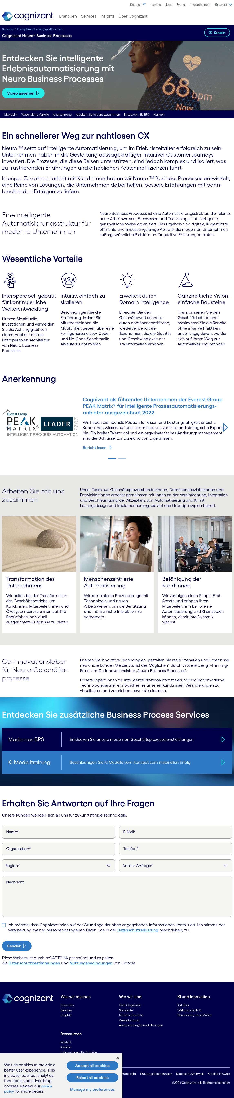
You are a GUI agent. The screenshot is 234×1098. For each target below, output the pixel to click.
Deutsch (138, 4)
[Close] (117, 1058)
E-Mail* (129, 832)
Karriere (156, 4)
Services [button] (88, 16)
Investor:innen (200, 4)
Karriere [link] (66, 1047)
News (168, 4)
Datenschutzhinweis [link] (190, 1073)
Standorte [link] (126, 1010)
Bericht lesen (95, 447)
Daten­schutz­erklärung (137, 930)
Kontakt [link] (66, 1042)
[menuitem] (138, 5)
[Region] (58, 865)
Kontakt (219, 32)
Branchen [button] (68, 16)
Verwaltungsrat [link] (129, 1020)
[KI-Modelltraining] (222, 762)
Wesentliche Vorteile (35, 114)
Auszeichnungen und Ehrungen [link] (141, 1025)
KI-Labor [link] (183, 1005)
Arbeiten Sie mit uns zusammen (98, 114)
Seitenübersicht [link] (125, 1073)
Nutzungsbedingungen (91, 963)
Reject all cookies (92, 1077)
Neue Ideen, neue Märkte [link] (194, 1015)
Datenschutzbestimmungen (34, 963)
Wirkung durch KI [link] (189, 1010)
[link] (27, 16)
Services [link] (66, 1010)
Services (8, 29)
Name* (12, 832)
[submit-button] (17, 946)
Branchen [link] (67, 1005)
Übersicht (10, 114)
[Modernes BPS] (222, 739)
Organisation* (18, 848)
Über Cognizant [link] (130, 1005)
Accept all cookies (92, 1065)
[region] (61, 1075)
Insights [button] (107, 16)
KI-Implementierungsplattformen (40, 29)
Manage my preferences (92, 1089)
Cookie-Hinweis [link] (219, 1073)
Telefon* (131, 848)
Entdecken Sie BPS (137, 114)
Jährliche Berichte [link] (131, 1015)
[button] (223, 5)
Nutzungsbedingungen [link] (156, 1073)
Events (181, 4)
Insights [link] (66, 1015)
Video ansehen (20, 93)
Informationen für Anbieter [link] (79, 1052)
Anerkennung (62, 114)
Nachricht (15, 882)
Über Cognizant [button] (133, 16)
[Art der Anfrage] (175, 865)
